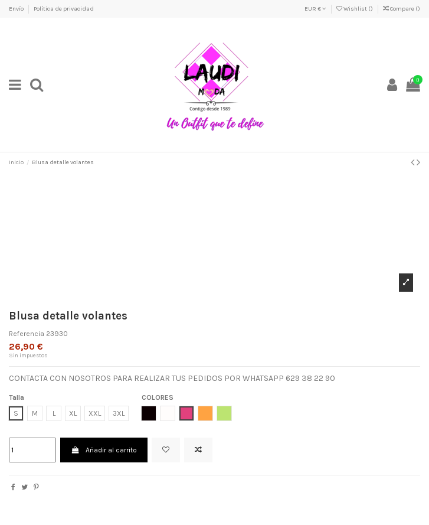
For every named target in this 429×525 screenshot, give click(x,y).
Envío (17, 8)
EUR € (315, 8)
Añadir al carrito (103, 450)
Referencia (26, 334)
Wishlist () (355, 8)
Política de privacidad (64, 8)
